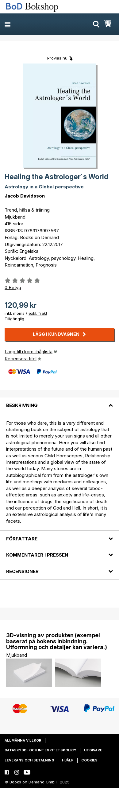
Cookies (89, 760)
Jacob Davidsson (25, 196)
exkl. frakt (38, 313)
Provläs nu (57, 58)
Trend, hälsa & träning (27, 210)
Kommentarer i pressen (37, 555)
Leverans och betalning (29, 760)
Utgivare (93, 750)
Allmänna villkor (23, 740)
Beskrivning (22, 405)
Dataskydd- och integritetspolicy (40, 750)
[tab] (59, 402)
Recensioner (22, 571)
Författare (21, 539)
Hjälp (68, 760)
